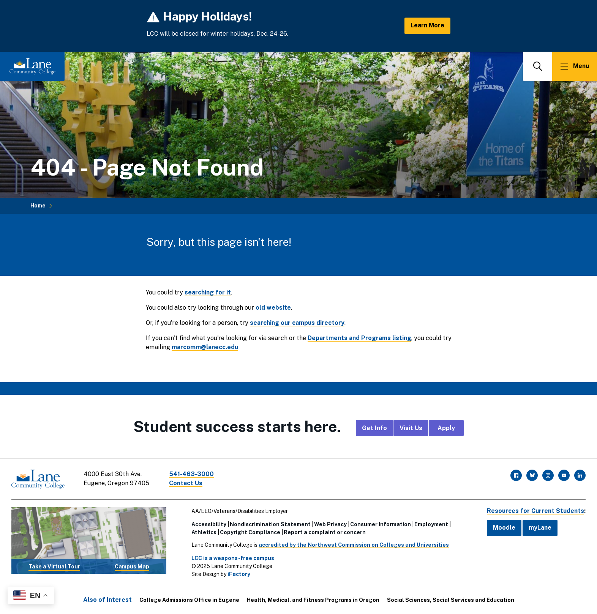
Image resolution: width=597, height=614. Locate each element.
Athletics (203, 532)
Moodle (504, 527)
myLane (540, 527)
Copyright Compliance (250, 532)
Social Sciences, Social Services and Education (450, 600)
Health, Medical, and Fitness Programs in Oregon (313, 600)
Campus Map (132, 566)
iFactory (238, 574)
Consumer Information (380, 524)
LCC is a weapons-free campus (232, 558)
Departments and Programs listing (359, 338)
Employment (431, 524)
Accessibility (208, 524)
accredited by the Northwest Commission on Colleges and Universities (354, 545)
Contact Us (185, 483)
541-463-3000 (191, 474)
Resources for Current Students (535, 510)
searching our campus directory (297, 322)
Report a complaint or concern (325, 532)
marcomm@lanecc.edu (205, 347)
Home (38, 206)
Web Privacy (330, 524)
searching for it (208, 292)
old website (273, 307)
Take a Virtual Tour (54, 566)
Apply (446, 428)
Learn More (427, 25)
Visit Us (411, 428)
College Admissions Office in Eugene (189, 600)
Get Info (374, 428)
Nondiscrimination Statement (270, 524)
